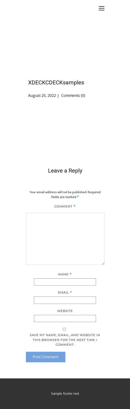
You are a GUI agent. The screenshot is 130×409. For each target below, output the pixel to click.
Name (65, 274)
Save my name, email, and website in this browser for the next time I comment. (65, 339)
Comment (65, 206)
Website (65, 311)
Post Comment (45, 356)
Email (65, 292)
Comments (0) (72, 95)
